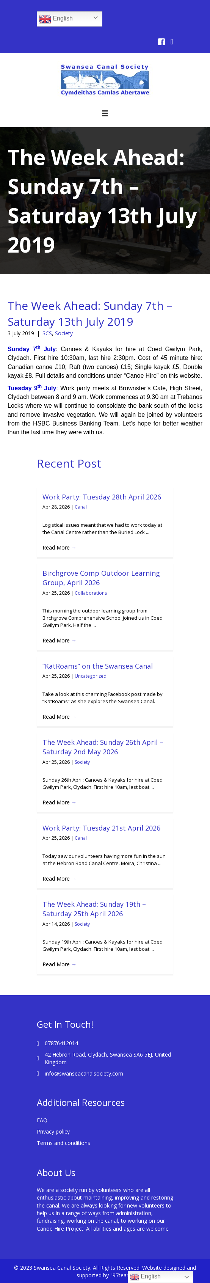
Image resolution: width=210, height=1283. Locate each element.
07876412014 (61, 1043)
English (56, 19)
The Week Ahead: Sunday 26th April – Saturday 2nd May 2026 (102, 747)
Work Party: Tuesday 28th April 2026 (101, 496)
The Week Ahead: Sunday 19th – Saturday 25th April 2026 (94, 909)
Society (64, 333)
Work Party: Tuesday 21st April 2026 (101, 827)
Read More (59, 547)
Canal (81, 507)
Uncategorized (91, 676)
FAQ (42, 1120)
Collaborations (91, 593)
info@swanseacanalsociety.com (84, 1073)
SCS (47, 333)
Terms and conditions (63, 1142)
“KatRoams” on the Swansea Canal (97, 666)
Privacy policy (53, 1131)
